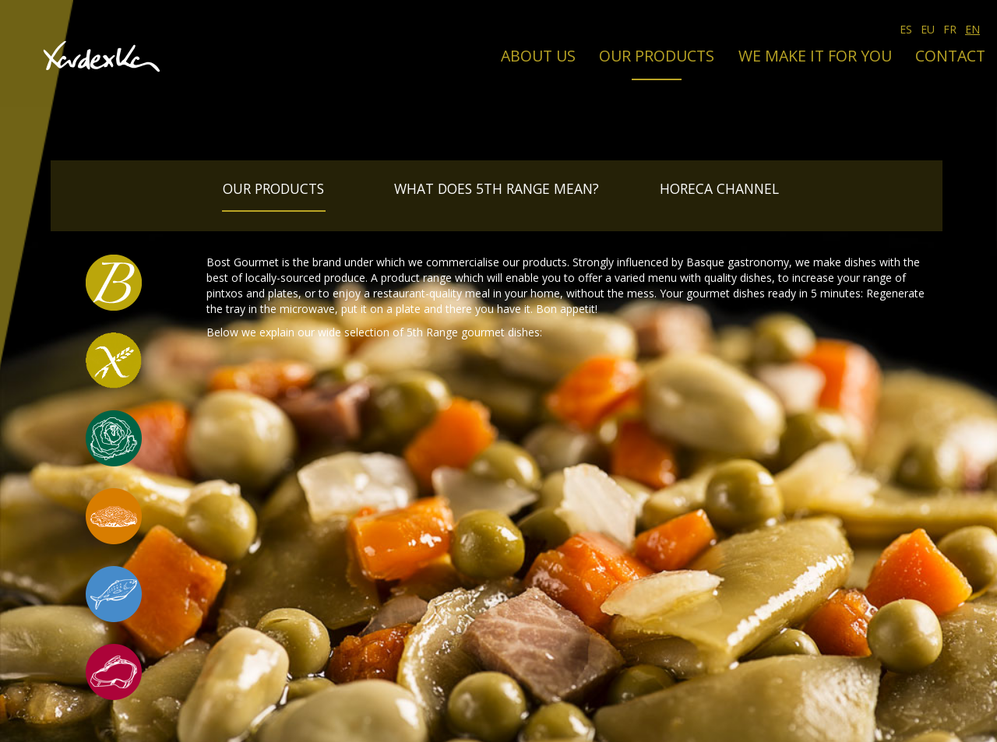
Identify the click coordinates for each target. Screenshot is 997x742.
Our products (656, 55)
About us (538, 55)
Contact (950, 55)
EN (972, 29)
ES (906, 29)
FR (949, 29)
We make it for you (815, 55)
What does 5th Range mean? (496, 188)
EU (928, 29)
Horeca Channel (719, 188)
